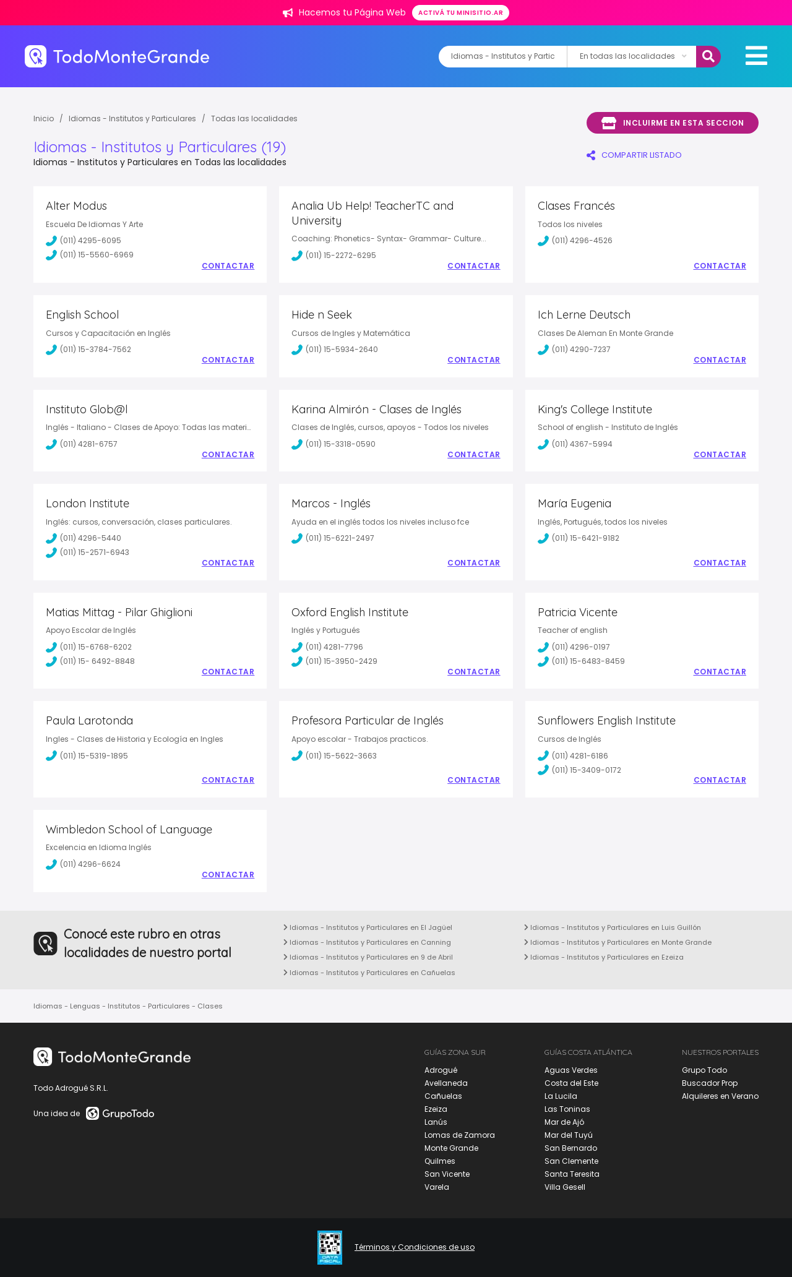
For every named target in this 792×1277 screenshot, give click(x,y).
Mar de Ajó (564, 1122)
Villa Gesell (564, 1187)
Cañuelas (443, 1096)
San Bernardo (570, 1148)
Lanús (435, 1122)
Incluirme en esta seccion (672, 123)
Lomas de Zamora (459, 1135)
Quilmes (439, 1161)
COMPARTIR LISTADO (634, 155)
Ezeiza (435, 1109)
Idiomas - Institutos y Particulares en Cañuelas (369, 973)
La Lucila (560, 1096)
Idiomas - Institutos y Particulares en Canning (367, 942)
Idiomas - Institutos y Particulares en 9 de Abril (368, 957)
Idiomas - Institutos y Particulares (132, 118)
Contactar (228, 266)
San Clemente (571, 1161)
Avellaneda (446, 1083)
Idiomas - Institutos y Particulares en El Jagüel (367, 927)
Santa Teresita (572, 1174)
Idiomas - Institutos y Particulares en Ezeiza (604, 957)
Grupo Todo (704, 1070)
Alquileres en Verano (720, 1096)
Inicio (43, 118)
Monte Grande (451, 1148)
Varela (436, 1187)
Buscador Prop (710, 1083)
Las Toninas (567, 1109)
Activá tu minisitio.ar (460, 12)
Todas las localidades (254, 118)
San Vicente (447, 1174)
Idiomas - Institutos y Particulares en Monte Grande (618, 942)
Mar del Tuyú (568, 1135)
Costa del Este (571, 1083)
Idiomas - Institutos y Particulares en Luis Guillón (612, 927)
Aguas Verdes (571, 1070)
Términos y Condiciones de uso (415, 1247)
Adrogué (440, 1070)
